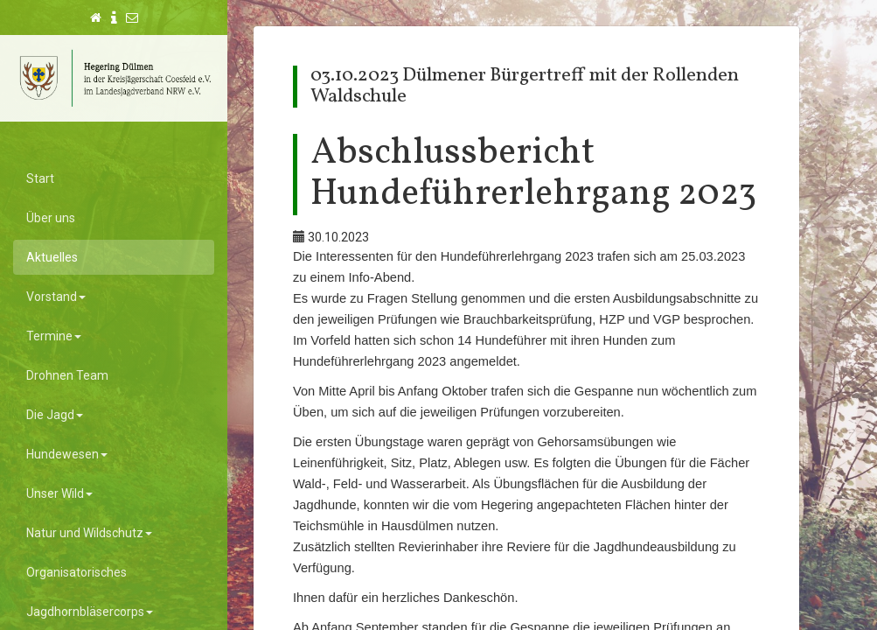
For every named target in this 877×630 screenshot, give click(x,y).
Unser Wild (59, 493)
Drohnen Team (67, 375)
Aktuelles (52, 257)
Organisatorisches (76, 572)
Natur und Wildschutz (89, 533)
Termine (53, 336)
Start (40, 179)
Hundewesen (67, 454)
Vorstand (56, 297)
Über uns (50, 218)
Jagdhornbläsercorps (89, 612)
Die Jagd (54, 415)
